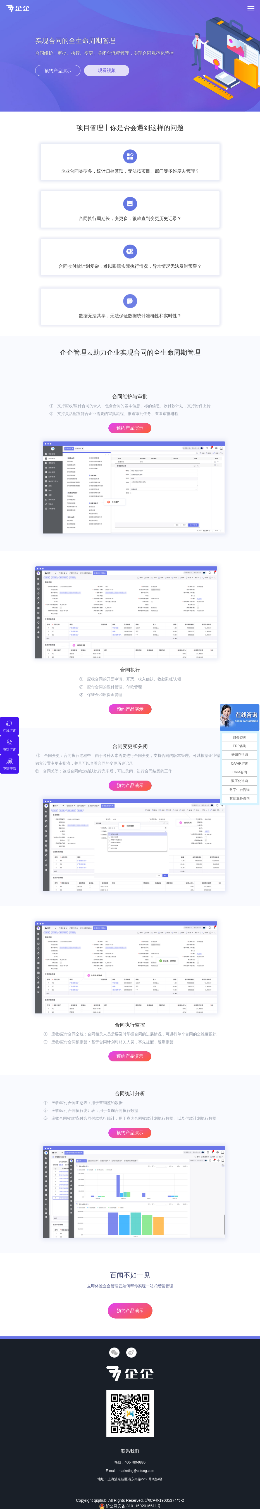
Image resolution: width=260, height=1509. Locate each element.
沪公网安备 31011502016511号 (130, 1506)
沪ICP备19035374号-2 (164, 1500)
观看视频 (107, 70)
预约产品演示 (57, 70)
